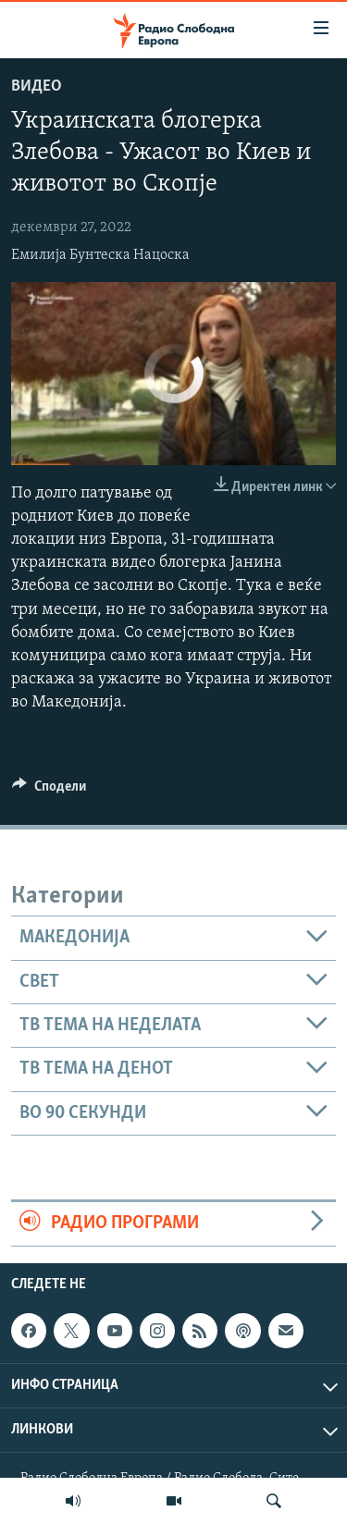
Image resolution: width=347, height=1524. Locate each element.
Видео (36, 86)
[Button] (49, 790)
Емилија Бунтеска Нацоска (100, 255)
